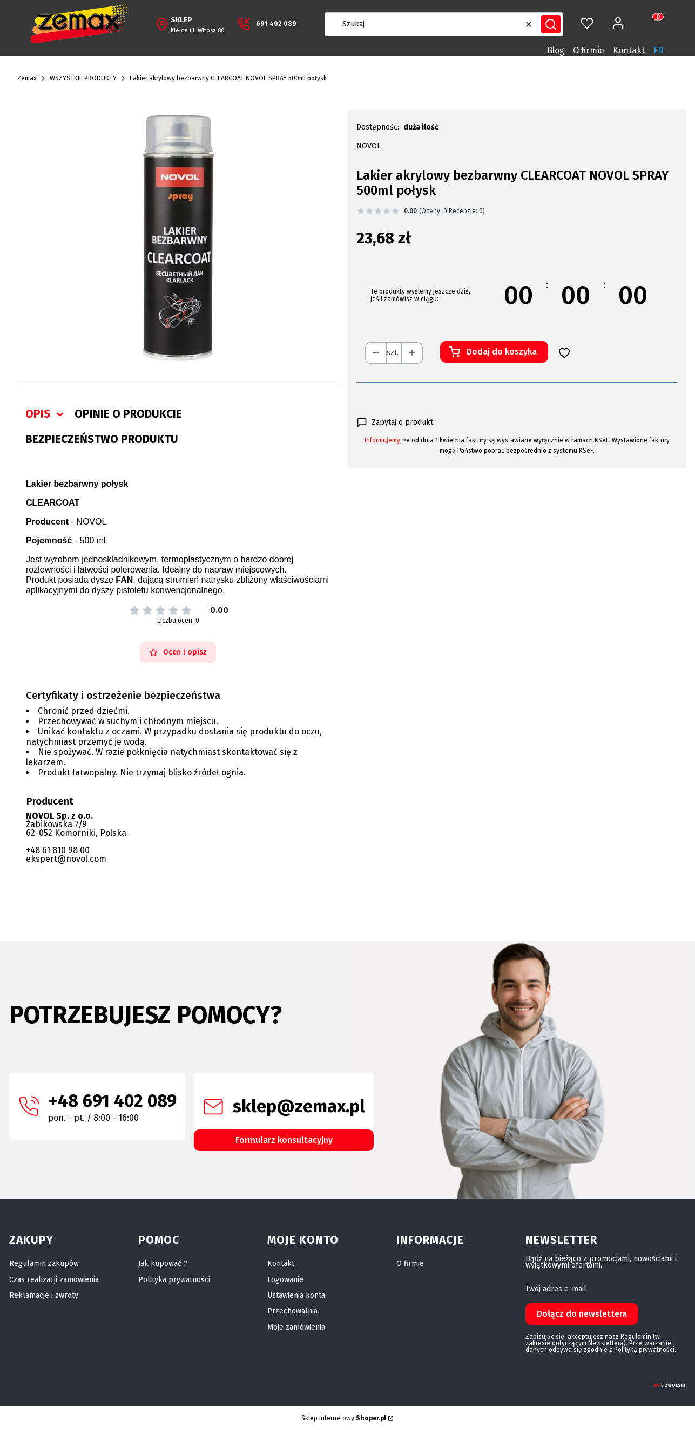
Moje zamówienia (296, 1327)
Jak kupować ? (162, 1263)
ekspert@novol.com (66, 859)
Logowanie (285, 1279)
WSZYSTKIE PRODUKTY (83, 78)
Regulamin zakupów (44, 1263)
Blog (555, 50)
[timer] (517, 295)
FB (658, 50)
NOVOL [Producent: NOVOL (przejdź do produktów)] (368, 146)
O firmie (588, 50)
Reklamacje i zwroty (43, 1295)
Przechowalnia (292, 1311)
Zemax (27, 78)
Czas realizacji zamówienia (54, 1279)
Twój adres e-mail (555, 1289)
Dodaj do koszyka (502, 351)
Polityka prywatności (174, 1279)
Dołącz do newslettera (582, 1314)
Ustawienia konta (296, 1295)
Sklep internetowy (343, 1418)
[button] (551, 24)
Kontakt (629, 50)
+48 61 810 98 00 (58, 850)
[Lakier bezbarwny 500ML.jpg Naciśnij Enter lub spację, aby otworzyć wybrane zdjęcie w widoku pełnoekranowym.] (178, 238)
